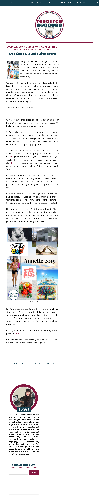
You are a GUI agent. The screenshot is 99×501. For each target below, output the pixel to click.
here (10, 156)
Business (12, 46)
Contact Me (26, 2)
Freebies (51, 2)
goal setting (49, 46)
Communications (29, 46)
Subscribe (66, 2)
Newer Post (16, 375)
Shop (40, 2)
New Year (28, 49)
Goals (17, 49)
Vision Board (43, 49)
